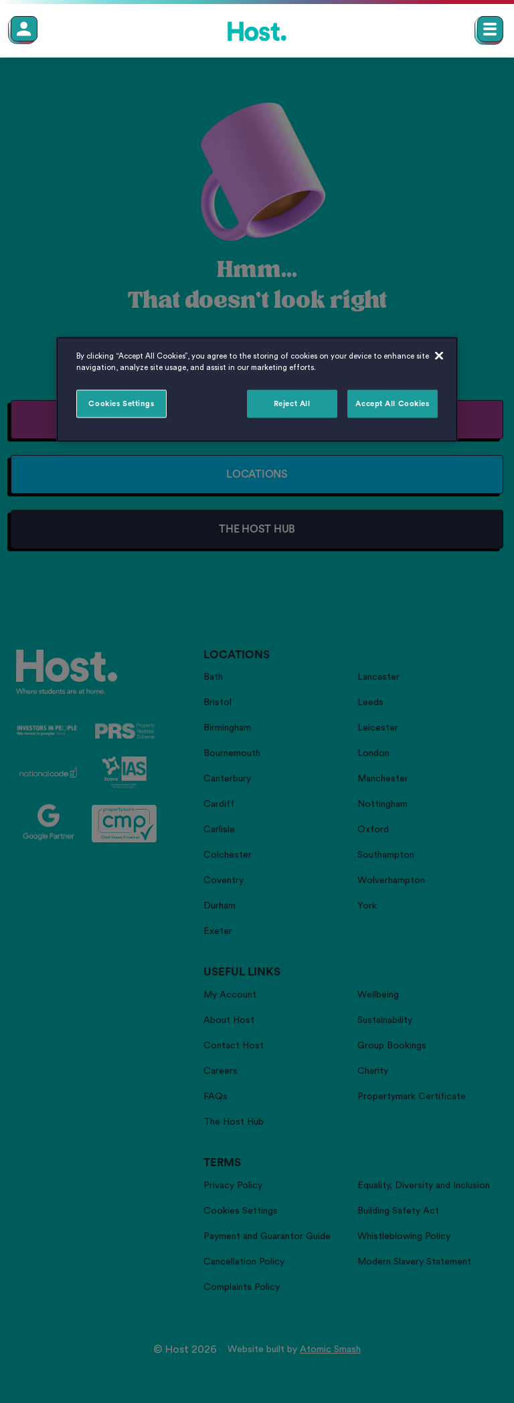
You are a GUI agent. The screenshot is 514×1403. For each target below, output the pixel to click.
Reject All (292, 403)
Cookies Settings (121, 403)
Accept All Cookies (392, 403)
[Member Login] (24, 28)
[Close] (439, 356)
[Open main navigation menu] (490, 29)
